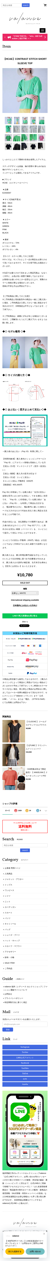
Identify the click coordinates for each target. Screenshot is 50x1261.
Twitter (25, 1052)
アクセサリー (10, 952)
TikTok (25, 1073)
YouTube (25, 1068)
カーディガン (10, 907)
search (26, 5)
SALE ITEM (10, 963)
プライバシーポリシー (14, 998)
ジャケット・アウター (14, 879)
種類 (25, 589)
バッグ (7, 929)
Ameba (25, 1084)
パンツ (7, 918)
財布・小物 (9, 957)
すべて (7, 810)
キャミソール (10, 924)
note (25, 1079)
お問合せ (8, 994)
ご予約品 (8, 968)
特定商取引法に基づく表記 (16, 1002)
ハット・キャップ (12, 941)
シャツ (7, 896)
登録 (8, 1030)
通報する (25, 621)
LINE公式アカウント (25, 1058)
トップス (8, 885)
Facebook (25, 1063)
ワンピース (9, 890)
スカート (8, 913)
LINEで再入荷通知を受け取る (25, 616)
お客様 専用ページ (12, 868)
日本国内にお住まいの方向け (25, 605)
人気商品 (8, 874)
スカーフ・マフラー (13, 946)
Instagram (25, 1047)
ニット (7, 901)
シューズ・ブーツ (12, 935)
